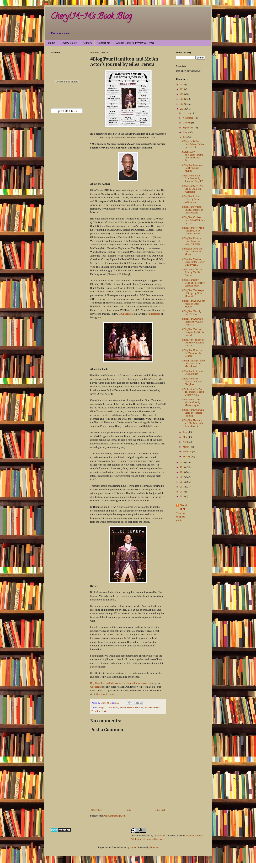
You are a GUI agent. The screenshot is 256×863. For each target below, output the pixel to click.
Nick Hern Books (152, 707)
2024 (182, 94)
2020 (182, 462)
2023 (182, 99)
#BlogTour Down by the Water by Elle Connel (192, 353)
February (187, 451)
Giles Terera (113, 707)
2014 (182, 491)
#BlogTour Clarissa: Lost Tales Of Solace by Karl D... (193, 220)
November (188, 118)
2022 (182, 104)
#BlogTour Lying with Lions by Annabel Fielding (193, 413)
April (185, 442)
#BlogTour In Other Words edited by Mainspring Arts (191, 402)
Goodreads (96, 686)
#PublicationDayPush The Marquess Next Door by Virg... (193, 392)
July (185, 137)
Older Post (160, 810)
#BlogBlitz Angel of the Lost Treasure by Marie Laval (193, 363)
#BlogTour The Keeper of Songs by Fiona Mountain (193, 293)
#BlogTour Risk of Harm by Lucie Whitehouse (191, 199)
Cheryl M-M (183, 507)
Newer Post (96, 810)
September (188, 127)
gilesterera (154, 313)
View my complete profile (180, 516)
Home (51, 42)
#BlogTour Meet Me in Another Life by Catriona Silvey (193, 231)
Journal (122, 707)
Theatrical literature (100, 711)
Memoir (130, 707)
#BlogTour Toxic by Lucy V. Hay (192, 313)
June (185, 432)
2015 (182, 486)
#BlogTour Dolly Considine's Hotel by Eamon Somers (193, 283)
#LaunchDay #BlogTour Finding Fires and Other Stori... (192, 156)
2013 (182, 496)
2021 (182, 109)
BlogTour (102, 707)
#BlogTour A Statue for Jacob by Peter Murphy (193, 304)
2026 (182, 84)
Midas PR (139, 707)
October (187, 122)
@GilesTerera (126, 313)
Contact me (103, 42)
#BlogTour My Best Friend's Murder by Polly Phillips (192, 210)
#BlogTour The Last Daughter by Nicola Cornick (193, 332)
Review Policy (69, 42)
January (187, 456)
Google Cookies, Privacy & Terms (135, 42)
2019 (182, 467)
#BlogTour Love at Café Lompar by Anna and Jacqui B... (193, 178)
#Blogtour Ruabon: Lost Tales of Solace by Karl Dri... (193, 144)
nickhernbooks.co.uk (104, 694)
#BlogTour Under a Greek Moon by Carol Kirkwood (191, 241)
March (186, 446)
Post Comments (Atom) (114, 815)
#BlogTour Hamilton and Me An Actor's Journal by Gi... (192, 423)
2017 (182, 477)
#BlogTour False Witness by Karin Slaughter (191, 381)
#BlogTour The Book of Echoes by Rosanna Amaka (193, 342)
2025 (182, 89)
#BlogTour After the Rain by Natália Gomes (192, 272)
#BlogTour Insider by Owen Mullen (192, 372)
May (185, 437)
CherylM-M (159, 835)
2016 (182, 482)
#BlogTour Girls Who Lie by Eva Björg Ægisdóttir (192, 189)
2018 (182, 472)
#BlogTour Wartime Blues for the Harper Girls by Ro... (193, 262)
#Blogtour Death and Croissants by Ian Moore (192, 251)
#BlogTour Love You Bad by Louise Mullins (192, 168)
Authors (87, 42)
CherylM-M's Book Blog (91, 17)
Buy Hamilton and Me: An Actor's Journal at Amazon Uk (120, 683)
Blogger (154, 847)
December (188, 113)
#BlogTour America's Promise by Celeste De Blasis (192, 322)
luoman (133, 847)
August (186, 132)
